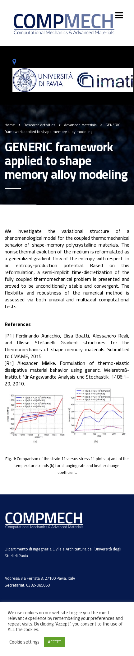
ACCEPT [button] (54, 641)
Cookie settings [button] (24, 642)
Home (10, 124)
